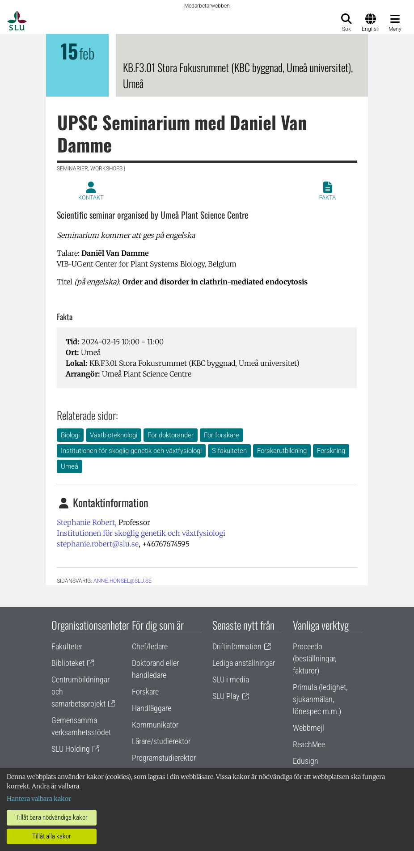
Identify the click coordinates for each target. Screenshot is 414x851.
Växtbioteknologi (113, 435)
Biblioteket (67, 663)
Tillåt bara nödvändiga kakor (52, 817)
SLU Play (226, 696)
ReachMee (309, 744)
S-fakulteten (229, 451)
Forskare (145, 691)
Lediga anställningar (243, 663)
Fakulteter (66, 646)
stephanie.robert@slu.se (98, 543)
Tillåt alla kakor (51, 836)
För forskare (221, 435)
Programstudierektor (164, 757)
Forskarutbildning (282, 451)
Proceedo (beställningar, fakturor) (314, 658)
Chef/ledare (150, 646)
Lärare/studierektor (161, 741)
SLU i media (230, 679)
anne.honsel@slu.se (122, 581)
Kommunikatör (155, 724)
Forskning (331, 451)
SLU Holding (70, 749)
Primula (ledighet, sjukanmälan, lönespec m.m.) (320, 699)
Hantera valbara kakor (39, 799)
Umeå (69, 466)
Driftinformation (237, 646)
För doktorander (171, 435)
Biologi (70, 435)
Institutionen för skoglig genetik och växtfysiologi (131, 451)
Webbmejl (308, 727)
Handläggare (151, 708)
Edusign (305, 761)
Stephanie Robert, (87, 522)
